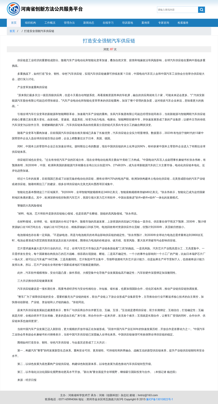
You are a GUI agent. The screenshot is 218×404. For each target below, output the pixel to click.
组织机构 (30, 22)
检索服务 (183, 22)
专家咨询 (163, 22)
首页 (14, 22)
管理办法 (69, 22)
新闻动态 (88, 22)
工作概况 (49, 22)
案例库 (146, 22)
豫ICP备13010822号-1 (159, 399)
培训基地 (127, 22)
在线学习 (108, 22)
